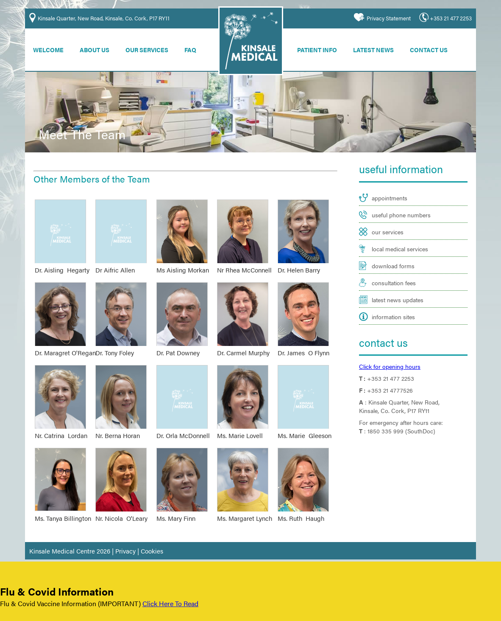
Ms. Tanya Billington (62, 508)
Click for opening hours (387, 348)
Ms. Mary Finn (175, 508)
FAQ (194, 48)
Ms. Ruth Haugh (299, 508)
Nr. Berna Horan (116, 427)
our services (386, 226)
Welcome (49, 48)
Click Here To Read (165, 604)
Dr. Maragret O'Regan (63, 346)
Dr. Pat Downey (176, 346)
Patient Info (321, 48)
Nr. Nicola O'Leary (120, 508)
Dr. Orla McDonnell (182, 427)
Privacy (118, 539)
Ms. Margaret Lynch (243, 508)
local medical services (398, 241)
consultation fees (392, 272)
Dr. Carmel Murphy (242, 346)
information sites (392, 302)
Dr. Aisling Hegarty (60, 265)
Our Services (150, 48)
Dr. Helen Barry (298, 265)
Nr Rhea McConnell (243, 265)
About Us (96, 48)
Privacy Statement (392, 17)
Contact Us (436, 48)
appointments (388, 195)
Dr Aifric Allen (114, 265)
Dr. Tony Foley (114, 346)
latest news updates (395, 287)
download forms (391, 256)
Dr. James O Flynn (302, 346)
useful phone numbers (398, 211)
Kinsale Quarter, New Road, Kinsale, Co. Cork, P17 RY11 (102, 17)
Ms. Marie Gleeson (303, 427)
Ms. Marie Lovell (239, 427)
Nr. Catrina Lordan (59, 427)
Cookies (142, 539)
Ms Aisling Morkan (181, 265)
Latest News (380, 48)
